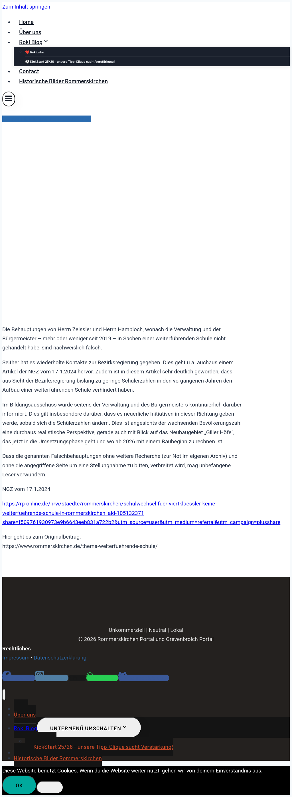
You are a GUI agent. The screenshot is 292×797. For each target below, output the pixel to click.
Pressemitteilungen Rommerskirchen (46, 119)
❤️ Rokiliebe (34, 52)
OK (19, 785)
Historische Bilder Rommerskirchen (63, 81)
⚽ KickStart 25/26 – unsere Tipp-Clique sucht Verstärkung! (70, 61)
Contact (29, 71)
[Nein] (49, 787)
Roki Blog (25, 728)
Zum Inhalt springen (26, 6)
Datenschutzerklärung (60, 657)
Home (26, 21)
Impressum (16, 657)
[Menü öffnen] (8, 99)
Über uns (30, 32)
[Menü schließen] (4, 694)
